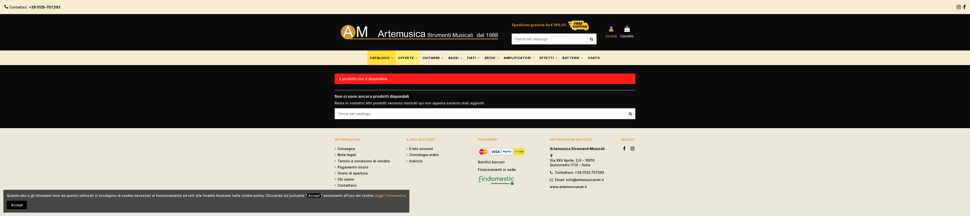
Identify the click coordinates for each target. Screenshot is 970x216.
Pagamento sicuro (353, 167)
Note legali (347, 155)
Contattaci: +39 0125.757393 (579, 172)
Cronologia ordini (424, 155)
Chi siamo (346, 179)
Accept (17, 205)
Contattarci (347, 185)
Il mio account (421, 149)
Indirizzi (416, 161)
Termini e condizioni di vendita (364, 161)
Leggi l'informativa (390, 195)
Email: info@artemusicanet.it (579, 180)
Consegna (346, 149)
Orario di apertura (353, 173)
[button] (381, 57)
